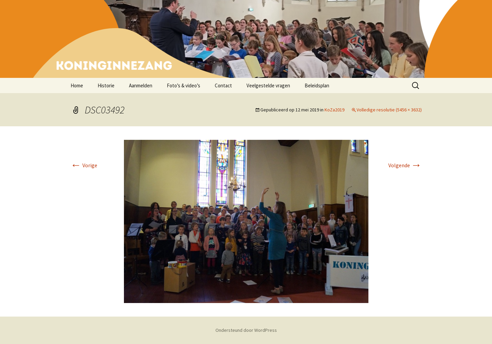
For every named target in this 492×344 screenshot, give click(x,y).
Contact (223, 85)
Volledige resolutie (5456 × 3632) (389, 110)
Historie (106, 85)
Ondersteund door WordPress (246, 330)
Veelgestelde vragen (268, 85)
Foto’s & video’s (183, 85)
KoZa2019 (334, 110)
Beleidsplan (317, 85)
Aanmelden (140, 85)
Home (77, 85)
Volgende (405, 165)
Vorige (84, 165)
